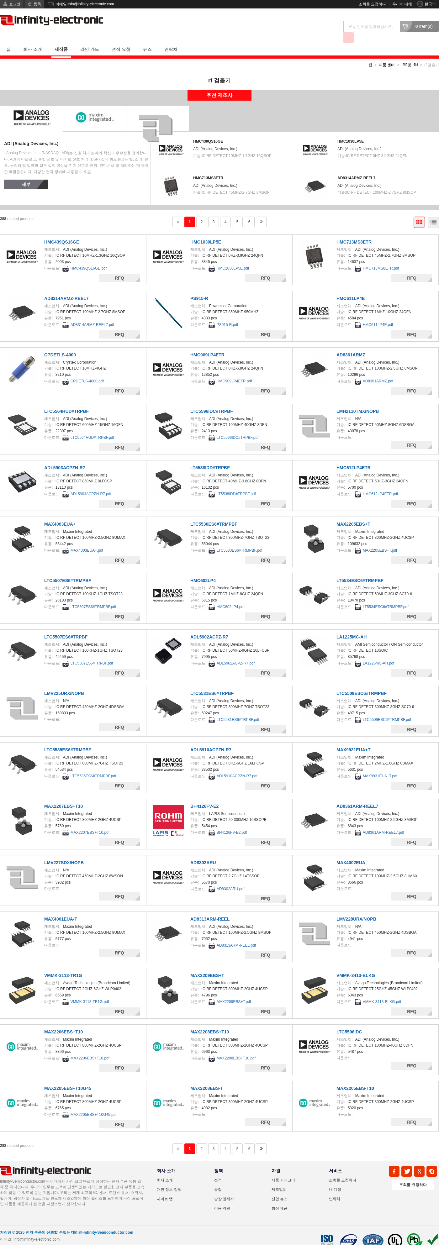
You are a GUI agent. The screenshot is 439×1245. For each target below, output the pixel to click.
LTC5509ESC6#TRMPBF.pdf (387, 709)
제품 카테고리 (283, 1169)
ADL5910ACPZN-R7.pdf (237, 765)
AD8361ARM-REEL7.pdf (383, 821)
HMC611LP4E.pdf (378, 314)
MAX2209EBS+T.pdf (234, 991)
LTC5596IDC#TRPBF (211, 400)
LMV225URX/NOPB (64, 682)
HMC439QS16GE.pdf (89, 257)
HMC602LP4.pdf (231, 596)
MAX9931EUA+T (353, 738)
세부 (26, 173)
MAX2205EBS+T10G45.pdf (94, 1103)
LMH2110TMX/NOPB (357, 400)
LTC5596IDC (349, 1020)
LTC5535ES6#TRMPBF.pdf (93, 765)
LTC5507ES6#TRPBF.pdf (92, 652)
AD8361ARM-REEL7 (357, 795)
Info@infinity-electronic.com (36, 1228)
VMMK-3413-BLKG (355, 964)
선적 (218, 1169)
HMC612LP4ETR (353, 456)
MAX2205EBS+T (353, 513)
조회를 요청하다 (372, 4)
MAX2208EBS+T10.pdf (236, 1047)
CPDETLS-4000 (60, 343)
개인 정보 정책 (169, 1178)
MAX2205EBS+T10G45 (67, 1077)
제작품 (61, 38)
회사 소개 (32, 38)
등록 (37, 4)
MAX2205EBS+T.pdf (380, 539)
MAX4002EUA (350, 851)
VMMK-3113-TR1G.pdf (90, 991)
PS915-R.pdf (227, 314)
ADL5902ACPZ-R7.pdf (236, 652)
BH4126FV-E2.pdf (232, 821)
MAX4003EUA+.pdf (87, 539)
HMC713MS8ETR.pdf (381, 257)
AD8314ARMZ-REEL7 (356, 167)
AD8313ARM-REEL (210, 908)
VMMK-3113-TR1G (63, 964)
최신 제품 (280, 1197)
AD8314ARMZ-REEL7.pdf (92, 314)
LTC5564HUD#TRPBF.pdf (92, 426)
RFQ (119, 267)
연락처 (170, 38)
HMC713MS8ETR (208, 167)
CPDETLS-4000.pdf (87, 370)
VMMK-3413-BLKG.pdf (382, 991)
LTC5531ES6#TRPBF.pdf (238, 709)
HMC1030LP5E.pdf (233, 257)
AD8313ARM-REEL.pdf (236, 934)
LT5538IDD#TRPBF (210, 456)
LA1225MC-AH (351, 625)
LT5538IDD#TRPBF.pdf (236, 483)
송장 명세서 (224, 1188)
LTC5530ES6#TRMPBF (213, 513)
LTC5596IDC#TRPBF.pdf (238, 426)
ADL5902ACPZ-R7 (209, 625)
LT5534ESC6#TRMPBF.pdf (386, 596)
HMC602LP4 (203, 569)
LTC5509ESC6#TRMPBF (361, 682)
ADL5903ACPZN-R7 (64, 456)
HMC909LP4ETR (207, 343)
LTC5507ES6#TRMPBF (67, 569)
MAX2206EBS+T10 (63, 1020)
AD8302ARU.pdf (231, 878)
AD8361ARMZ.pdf (378, 370)
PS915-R (199, 287)
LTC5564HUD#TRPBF (66, 400)
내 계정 (335, 1178)
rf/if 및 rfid (409, 54)
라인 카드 (89, 38)
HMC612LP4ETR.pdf (380, 483)
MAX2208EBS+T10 (209, 1020)
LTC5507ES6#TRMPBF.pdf (93, 596)
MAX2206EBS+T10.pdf (90, 1047)
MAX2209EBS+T (207, 964)
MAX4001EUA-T (60, 908)
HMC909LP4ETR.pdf (234, 370)
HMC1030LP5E (350, 130)
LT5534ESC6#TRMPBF (359, 569)
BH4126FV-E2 (204, 795)
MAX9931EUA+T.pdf (380, 765)
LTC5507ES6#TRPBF (65, 625)
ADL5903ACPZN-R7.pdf (91, 483)
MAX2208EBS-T (206, 1077)
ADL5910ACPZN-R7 (210, 738)
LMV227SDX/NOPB (64, 851)
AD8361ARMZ (350, 343)
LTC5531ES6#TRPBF (212, 682)
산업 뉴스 (280, 1188)
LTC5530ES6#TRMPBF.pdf (239, 539)
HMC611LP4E (350, 287)
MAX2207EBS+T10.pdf (90, 821)
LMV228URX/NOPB (356, 908)
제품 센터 (387, 54)
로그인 (14, 4)
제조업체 (279, 1178)
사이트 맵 (165, 1188)
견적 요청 (121, 38)
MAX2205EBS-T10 (355, 1077)
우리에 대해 (402, 4)
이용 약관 (222, 1197)
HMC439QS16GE (208, 130)
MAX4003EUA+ (60, 513)
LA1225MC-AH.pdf (378, 652)
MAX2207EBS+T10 (63, 795)
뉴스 (147, 38)
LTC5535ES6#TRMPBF (67, 738)
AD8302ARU (203, 851)
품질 (218, 1178)
